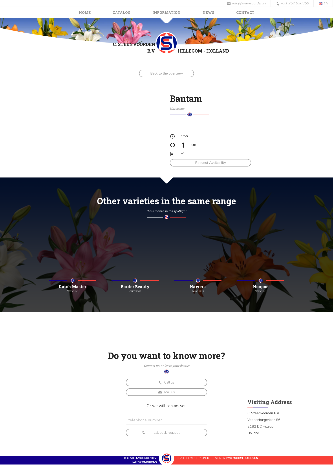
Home (85, 12)
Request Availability (210, 162)
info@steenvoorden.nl (246, 3)
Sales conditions (144, 462)
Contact (245, 12)
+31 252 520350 (292, 3)
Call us (166, 382)
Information (166, 12)
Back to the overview (166, 73)
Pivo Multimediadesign (242, 458)
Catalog (121, 12)
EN (323, 3)
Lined (205, 458)
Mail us (166, 392)
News (208, 12)
